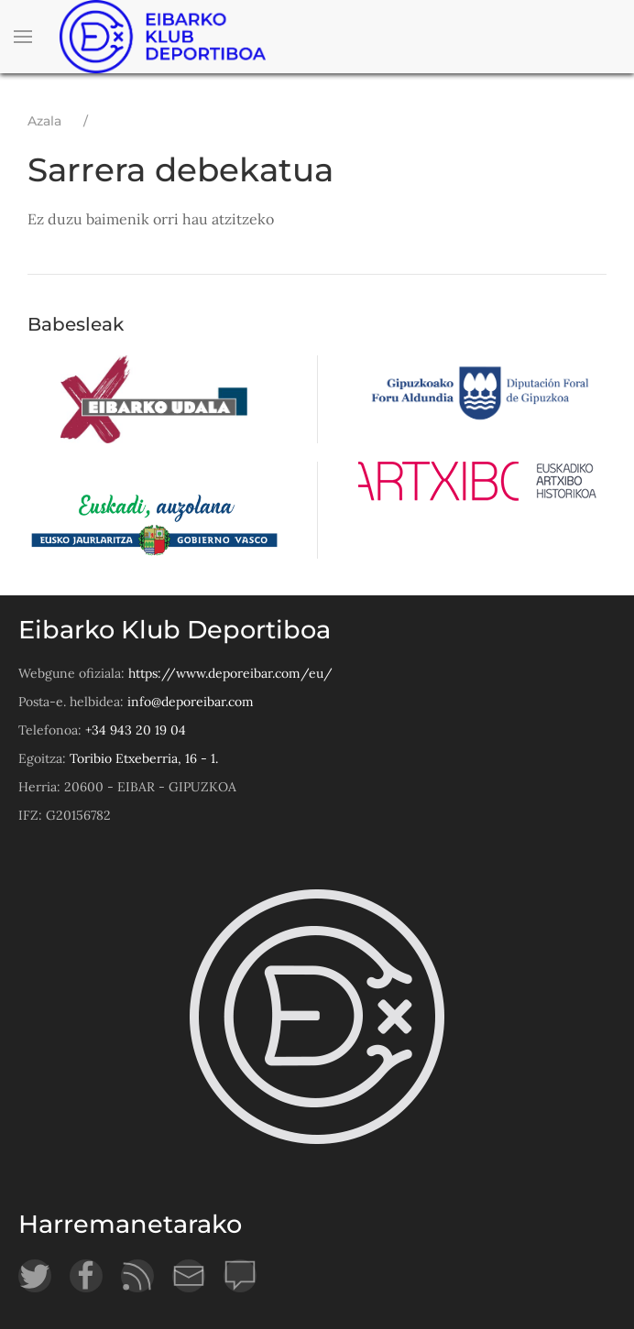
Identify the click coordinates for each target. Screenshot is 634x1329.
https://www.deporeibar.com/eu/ (230, 673)
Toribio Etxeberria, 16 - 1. (144, 758)
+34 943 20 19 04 (135, 730)
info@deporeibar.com (190, 701)
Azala (44, 121)
